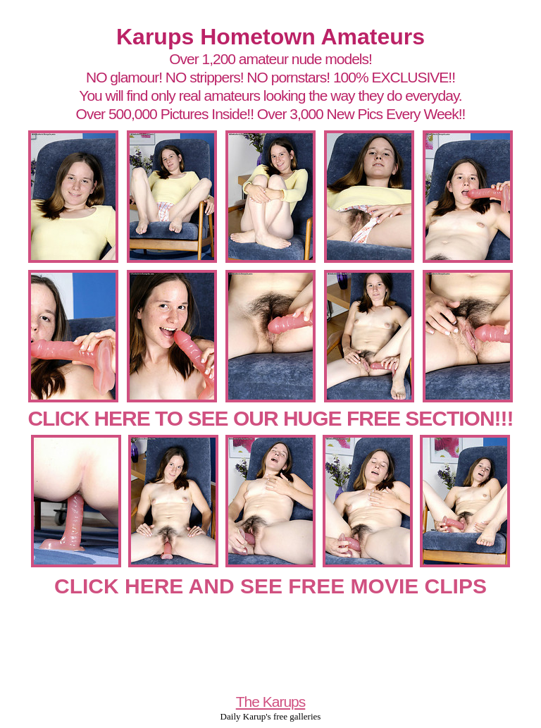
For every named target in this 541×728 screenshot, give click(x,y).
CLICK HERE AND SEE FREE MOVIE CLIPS (270, 586)
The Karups (271, 701)
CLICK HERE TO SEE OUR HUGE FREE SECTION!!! (270, 418)
